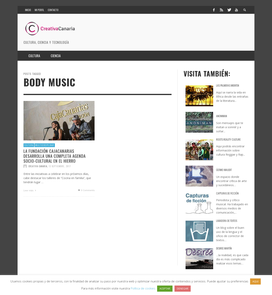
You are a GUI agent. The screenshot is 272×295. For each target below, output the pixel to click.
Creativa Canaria (37, 166)
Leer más (30, 190)
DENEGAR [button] (182, 288)
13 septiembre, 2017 (60, 166)
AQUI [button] (255, 281)
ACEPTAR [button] (164, 288)
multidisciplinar (44, 145)
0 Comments (86, 190)
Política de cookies (143, 288)
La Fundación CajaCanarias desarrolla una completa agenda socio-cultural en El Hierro (54, 156)
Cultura (28, 145)
